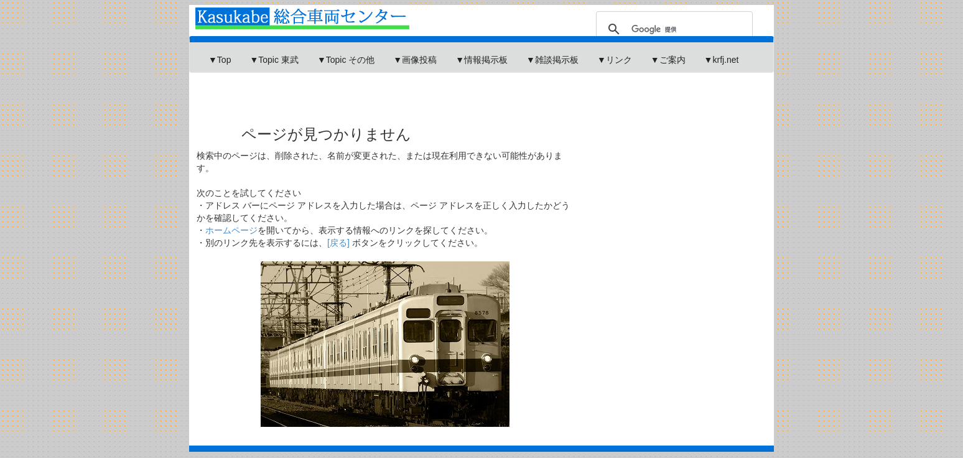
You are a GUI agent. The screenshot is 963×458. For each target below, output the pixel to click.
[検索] (672, 29)
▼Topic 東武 (273, 60)
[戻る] (338, 243)
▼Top (219, 60)
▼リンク (614, 60)
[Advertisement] (418, 90)
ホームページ (231, 230)
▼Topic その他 (345, 60)
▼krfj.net (721, 60)
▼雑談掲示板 (552, 60)
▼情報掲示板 (481, 60)
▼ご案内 (668, 60)
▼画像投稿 (415, 60)
